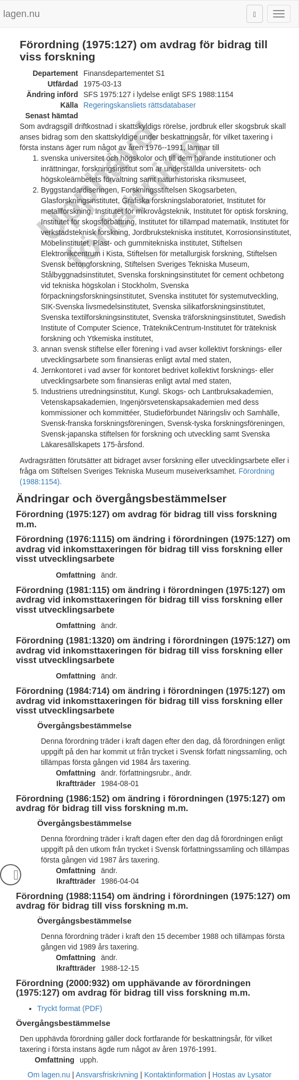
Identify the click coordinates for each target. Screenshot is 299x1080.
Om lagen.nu (49, 1074)
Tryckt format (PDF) (69, 1008)
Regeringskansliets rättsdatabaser (139, 105)
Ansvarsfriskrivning (107, 1074)
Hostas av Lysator (242, 1074)
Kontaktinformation (175, 1074)
